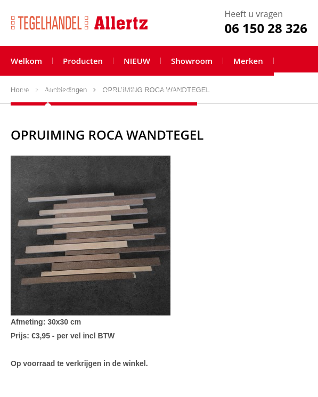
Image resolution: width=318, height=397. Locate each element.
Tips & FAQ (115, 90)
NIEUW (137, 60)
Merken (248, 60)
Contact (171, 90)
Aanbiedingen (47, 90)
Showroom (192, 60)
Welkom (26, 60)
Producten (83, 60)
